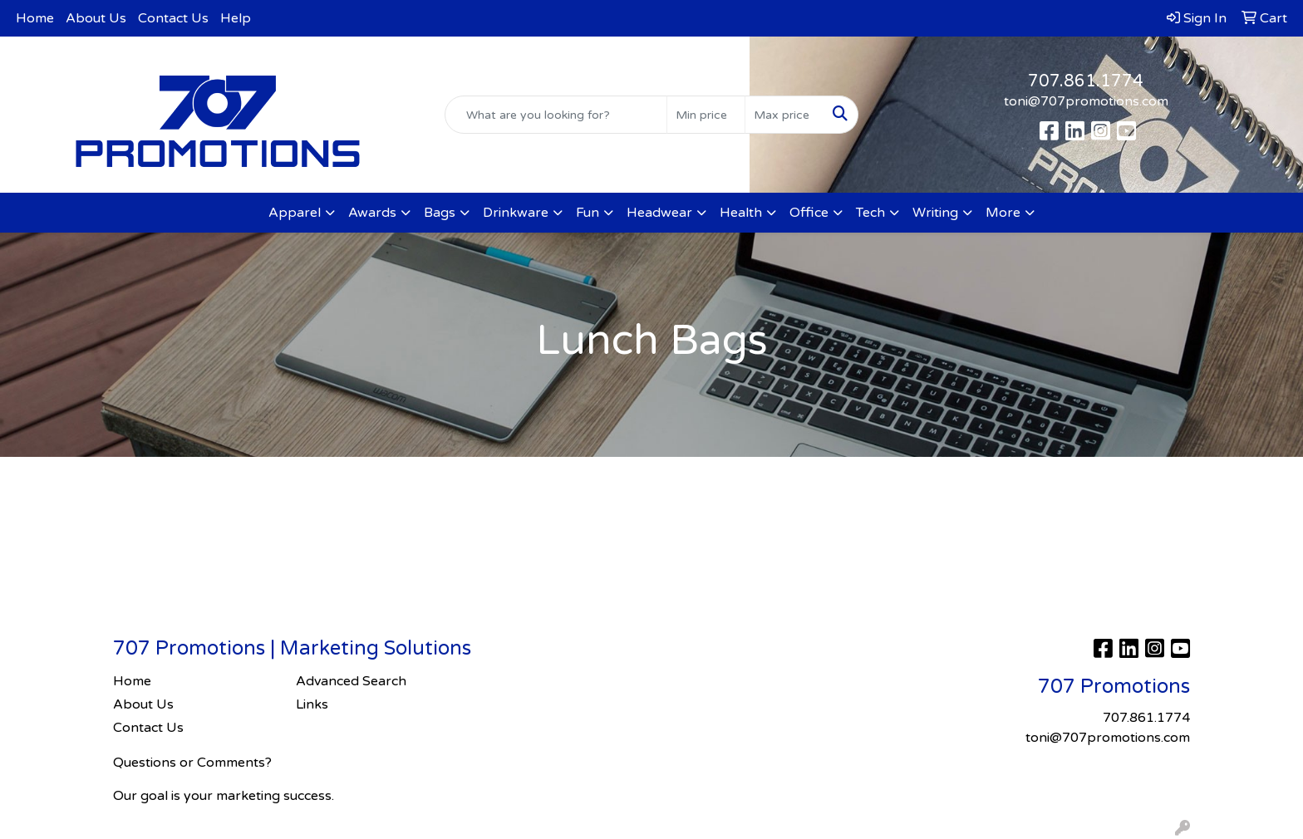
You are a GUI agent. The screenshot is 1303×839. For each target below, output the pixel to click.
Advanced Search (351, 681)
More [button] (1003, 212)
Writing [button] (935, 212)
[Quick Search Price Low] (705, 115)
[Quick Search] (556, 115)
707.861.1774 (1085, 81)
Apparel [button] (294, 212)
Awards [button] (372, 212)
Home (35, 18)
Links (312, 704)
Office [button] (809, 212)
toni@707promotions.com (1086, 101)
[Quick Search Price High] (784, 115)
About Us (96, 18)
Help (235, 18)
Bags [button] (439, 212)
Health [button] (741, 212)
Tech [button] (870, 212)
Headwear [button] (659, 212)
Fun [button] (587, 212)
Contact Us (173, 18)
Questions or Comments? (192, 762)
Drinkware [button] (515, 212)
